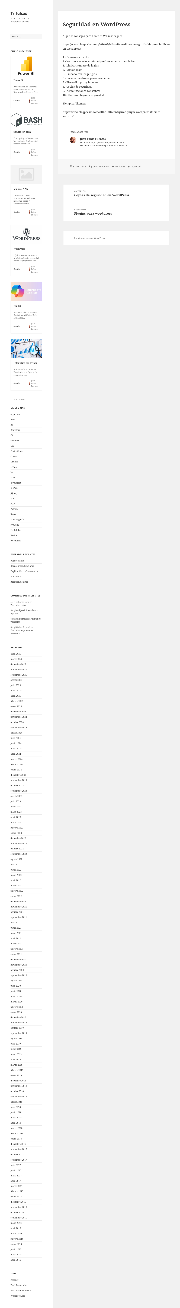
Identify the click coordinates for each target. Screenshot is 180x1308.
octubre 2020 (17, 970)
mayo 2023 (16, 811)
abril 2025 (16, 695)
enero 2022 (16, 896)
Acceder (14, 1279)
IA (12, 472)
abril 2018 (16, 1122)
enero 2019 (16, 1075)
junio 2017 (16, 1170)
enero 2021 (16, 954)
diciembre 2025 (18, 664)
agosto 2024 (16, 732)
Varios (14, 535)
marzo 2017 (16, 1186)
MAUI (13, 498)
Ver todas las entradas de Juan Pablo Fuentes (102, 145)
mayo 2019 (16, 1054)
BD (12, 424)
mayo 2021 (16, 933)
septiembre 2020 (19, 975)
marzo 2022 (16, 885)
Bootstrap (15, 429)
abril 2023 (16, 817)
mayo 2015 (16, 1254)
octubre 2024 (17, 722)
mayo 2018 (16, 1117)
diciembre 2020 (18, 959)
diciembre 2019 (18, 1017)
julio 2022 (16, 864)
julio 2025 (16, 685)
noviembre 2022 (19, 843)
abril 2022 (16, 880)
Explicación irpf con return (24, 571)
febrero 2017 (17, 1191)
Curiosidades (17, 451)
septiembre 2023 (19, 790)
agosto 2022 (16, 859)
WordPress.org (18, 1295)
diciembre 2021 (18, 901)
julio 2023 (16, 801)
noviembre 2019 (19, 1022)
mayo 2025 (16, 690)
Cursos (14, 456)
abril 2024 (16, 753)
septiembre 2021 (19, 917)
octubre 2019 (17, 1027)
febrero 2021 (17, 948)
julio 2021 (16, 922)
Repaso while (17, 560)
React (13, 514)
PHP (13, 503)
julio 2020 (16, 985)
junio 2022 (16, 869)
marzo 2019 (16, 1064)
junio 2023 (16, 806)
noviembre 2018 (19, 1085)
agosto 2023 (16, 796)
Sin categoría (17, 519)
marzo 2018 (16, 1128)
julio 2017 (16, 1165)
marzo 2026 (16, 659)
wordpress (16, 540)
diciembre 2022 (18, 838)
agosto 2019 (16, 1038)
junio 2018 (16, 1112)
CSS (12, 445)
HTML (14, 466)
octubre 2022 (17, 848)
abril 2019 (16, 1059)
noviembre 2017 (19, 1149)
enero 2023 (16, 832)
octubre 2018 (17, 1091)
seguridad (135, 166)
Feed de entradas (19, 1285)
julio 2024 (16, 737)
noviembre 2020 (19, 964)
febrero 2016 (17, 1238)
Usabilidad (16, 530)
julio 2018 (16, 1107)
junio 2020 (16, 991)
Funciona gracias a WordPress (89, 238)
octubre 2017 (17, 1154)
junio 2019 (16, 1048)
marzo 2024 (16, 759)
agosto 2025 (16, 679)
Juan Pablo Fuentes (100, 166)
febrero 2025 (17, 701)
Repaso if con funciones (22, 565)
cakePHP (15, 440)
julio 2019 (16, 1043)
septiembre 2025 (19, 674)
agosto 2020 (16, 980)
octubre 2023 (17, 785)
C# (12, 435)
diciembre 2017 (18, 1143)
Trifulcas (19, 13)
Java (13, 477)
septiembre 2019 (19, 1033)
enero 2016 (16, 1244)
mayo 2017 (16, 1175)
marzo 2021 (16, 943)
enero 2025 (16, 706)
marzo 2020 (16, 1001)
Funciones (16, 576)
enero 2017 (16, 1196)
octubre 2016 (17, 1212)
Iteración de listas (19, 581)
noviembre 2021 (19, 906)
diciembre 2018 (18, 1080)
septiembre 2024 (19, 727)
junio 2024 (16, 743)
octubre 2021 (17, 911)
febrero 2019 (17, 1070)
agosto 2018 (16, 1101)
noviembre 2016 (19, 1207)
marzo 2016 (16, 1233)
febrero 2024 (17, 764)
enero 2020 (16, 1012)
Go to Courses (18, 399)
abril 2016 (16, 1228)
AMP (13, 419)
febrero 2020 (17, 1006)
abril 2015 (16, 1259)
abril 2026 (16, 653)
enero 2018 (16, 1138)
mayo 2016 (16, 1222)
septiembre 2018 (19, 1096)
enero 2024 (16, 769)
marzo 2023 (16, 822)
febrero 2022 (17, 890)
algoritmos (16, 414)
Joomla (14, 487)
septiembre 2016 (19, 1217)
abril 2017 (16, 1180)
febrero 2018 (17, 1133)
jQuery (14, 493)
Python (14, 508)
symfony (15, 524)
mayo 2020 (16, 996)
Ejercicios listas (18, 605)
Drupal (14, 461)
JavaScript (16, 482)
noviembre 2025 (19, 669)
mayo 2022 (16, 875)
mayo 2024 (16, 748)
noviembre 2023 (19, 780)
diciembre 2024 (18, 711)
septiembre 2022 (19, 853)
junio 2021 (16, 927)
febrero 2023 (17, 827)
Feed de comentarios (21, 1290)
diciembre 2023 (18, 774)
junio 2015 (16, 1249)
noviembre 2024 (19, 716)
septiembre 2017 (19, 1159)
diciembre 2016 (18, 1201)
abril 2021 (16, 938)
